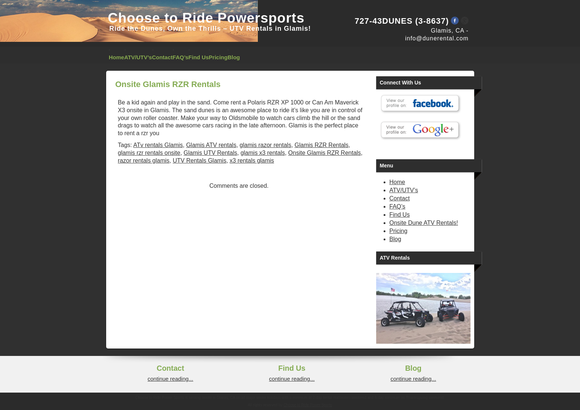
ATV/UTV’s (138, 57)
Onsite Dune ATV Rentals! (424, 223)
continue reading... (170, 379)
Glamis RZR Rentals (321, 145)
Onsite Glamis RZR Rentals (324, 153)
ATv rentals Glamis (158, 145)
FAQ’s (181, 57)
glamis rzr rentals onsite (149, 153)
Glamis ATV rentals (211, 145)
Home (116, 57)
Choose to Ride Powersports (206, 18)
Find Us (198, 57)
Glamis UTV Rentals (210, 153)
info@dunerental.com (436, 38)
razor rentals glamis (144, 160)
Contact (162, 57)
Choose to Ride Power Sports (307, 405)
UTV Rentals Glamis (199, 160)
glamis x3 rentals (262, 153)
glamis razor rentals (265, 145)
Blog (233, 57)
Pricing (218, 57)
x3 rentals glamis (252, 160)
